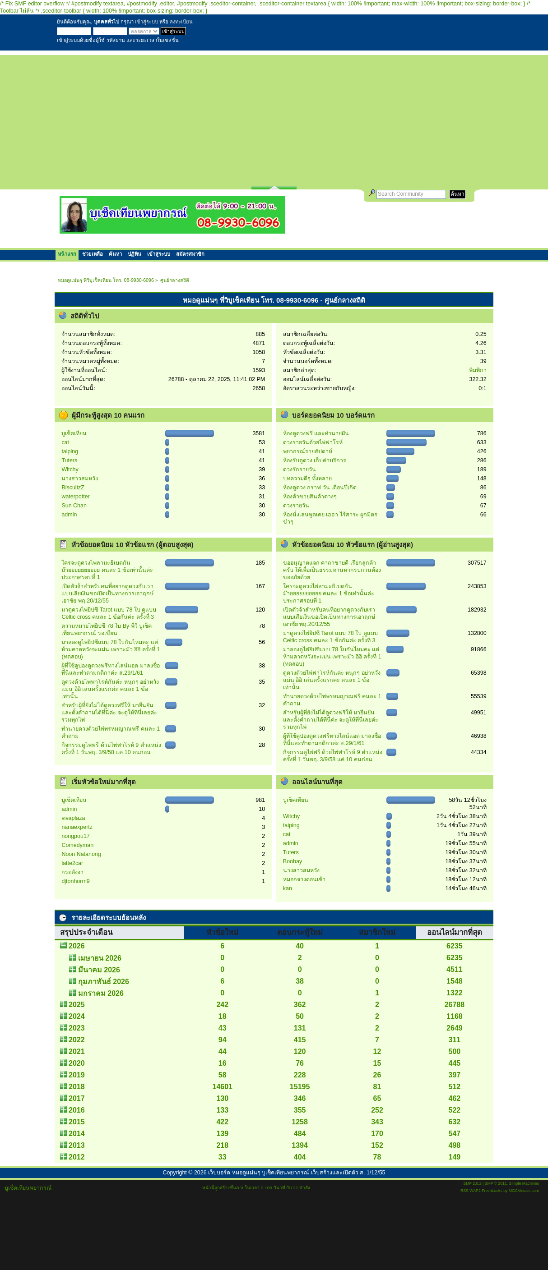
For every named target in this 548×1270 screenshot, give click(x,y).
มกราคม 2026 (101, 993)
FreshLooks (492, 1190)
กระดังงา (72, 872)
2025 (77, 1004)
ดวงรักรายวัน (299, 469)
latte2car (72, 863)
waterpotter (75, 496)
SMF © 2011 (496, 1183)
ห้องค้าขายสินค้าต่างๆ (310, 496)
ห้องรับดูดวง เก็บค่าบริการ (314, 460)
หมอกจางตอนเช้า (304, 879)
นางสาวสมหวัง (79, 478)
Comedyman (77, 845)
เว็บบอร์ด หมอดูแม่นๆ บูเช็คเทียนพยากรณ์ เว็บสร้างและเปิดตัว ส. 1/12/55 (296, 1172)
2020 (77, 1063)
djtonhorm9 (75, 881)
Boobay (292, 861)
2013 (77, 1145)
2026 (77, 946)
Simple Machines (524, 1183)
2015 (77, 1122)
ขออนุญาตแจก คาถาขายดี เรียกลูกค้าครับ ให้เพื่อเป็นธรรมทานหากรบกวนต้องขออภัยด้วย (332, 570)
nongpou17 (75, 836)
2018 (77, 1087)
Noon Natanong (81, 854)
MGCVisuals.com (524, 1190)
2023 (77, 1028)
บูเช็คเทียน (74, 433)
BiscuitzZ (72, 487)
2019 (77, 1075)
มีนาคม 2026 (99, 970)
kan (287, 888)
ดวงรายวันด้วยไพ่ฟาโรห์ (313, 442)
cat (65, 442)
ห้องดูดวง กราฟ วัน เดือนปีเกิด (320, 487)
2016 (77, 1110)
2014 (77, 1133)
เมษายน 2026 (99, 958)
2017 (77, 1098)
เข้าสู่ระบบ (146, 21)
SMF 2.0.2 (472, 1183)
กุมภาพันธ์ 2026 (103, 981)
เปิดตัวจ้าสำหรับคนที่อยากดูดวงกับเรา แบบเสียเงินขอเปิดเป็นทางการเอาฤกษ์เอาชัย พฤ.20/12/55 (107, 593)
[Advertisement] (274, 118)
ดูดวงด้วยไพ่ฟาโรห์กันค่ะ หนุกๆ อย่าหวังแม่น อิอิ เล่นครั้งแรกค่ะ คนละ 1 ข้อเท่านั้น (110, 689)
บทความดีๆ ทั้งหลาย (307, 478)
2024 (77, 1016)
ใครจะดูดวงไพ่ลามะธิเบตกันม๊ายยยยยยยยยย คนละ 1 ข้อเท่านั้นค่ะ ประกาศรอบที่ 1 (107, 570)
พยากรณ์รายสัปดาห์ (307, 451)
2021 (77, 1051)
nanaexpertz (77, 827)
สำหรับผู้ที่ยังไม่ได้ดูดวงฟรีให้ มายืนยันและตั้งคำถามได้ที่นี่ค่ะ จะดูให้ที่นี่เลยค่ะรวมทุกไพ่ (109, 712)
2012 (77, 1157)
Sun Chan (73, 505)
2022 (77, 1040)
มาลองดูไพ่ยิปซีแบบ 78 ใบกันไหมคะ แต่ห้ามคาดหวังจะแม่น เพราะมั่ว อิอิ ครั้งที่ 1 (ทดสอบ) (110, 649)
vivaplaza (73, 818)
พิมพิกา (478, 370)
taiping (69, 451)
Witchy (69, 469)
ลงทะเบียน (181, 21)
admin (69, 514)
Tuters (69, 460)
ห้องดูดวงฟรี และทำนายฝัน (316, 433)
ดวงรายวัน (296, 505)
